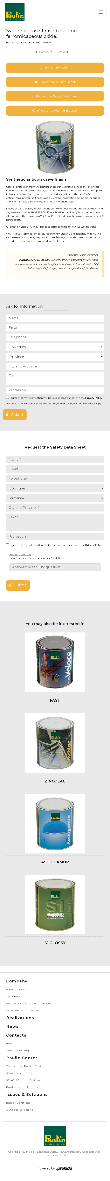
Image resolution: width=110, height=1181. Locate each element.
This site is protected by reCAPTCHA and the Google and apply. (54, 403)
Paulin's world (16, 989)
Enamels (34, 42)
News (12, 1026)
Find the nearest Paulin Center (55, 110)
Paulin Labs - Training (22, 1087)
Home (9, 42)
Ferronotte (48, 42)
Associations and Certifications (28, 1003)
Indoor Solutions (18, 1102)
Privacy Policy (93, 397)
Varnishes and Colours (22, 1010)
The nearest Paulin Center (25, 1066)
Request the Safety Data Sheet (55, 96)
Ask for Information (55, 67)
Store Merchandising (21, 1073)
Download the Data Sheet (55, 82)
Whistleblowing (17, 1050)
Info (9, 1043)
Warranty (13, 996)
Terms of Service (87, 403)
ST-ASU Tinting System (23, 1080)
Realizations (20, 1017)
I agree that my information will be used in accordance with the (54, 397)
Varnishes (21, 42)
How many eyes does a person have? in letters (36, 558)
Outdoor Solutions (19, 1109)
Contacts (16, 1035)
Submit (14, 415)
